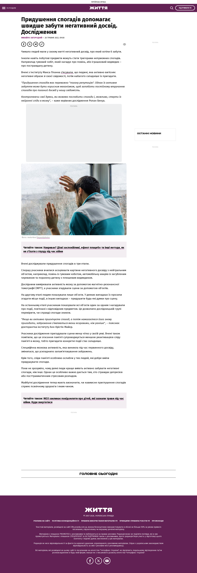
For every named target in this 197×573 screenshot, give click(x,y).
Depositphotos (43, 237)
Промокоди (157, 521)
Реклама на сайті (42, 521)
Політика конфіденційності (65, 521)
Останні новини (149, 133)
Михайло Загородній (32, 38)
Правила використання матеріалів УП (99, 521)
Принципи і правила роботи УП (135, 521)
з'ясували (67, 72)
